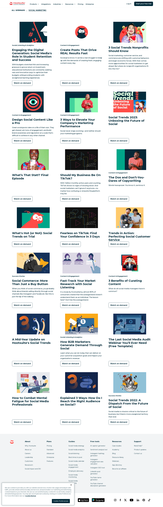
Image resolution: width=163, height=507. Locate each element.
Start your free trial (143, 4)
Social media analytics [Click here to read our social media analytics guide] (76, 450)
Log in (128, 4)
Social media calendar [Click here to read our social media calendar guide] (76, 461)
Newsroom (29, 465)
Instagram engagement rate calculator (96, 462)
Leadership (29, 457)
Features (50, 461)
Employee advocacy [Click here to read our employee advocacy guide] (76, 471)
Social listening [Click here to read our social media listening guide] (74, 453)
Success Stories (18, 276)
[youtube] (131, 500)
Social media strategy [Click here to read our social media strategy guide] (76, 446)
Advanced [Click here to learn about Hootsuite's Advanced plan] (50, 453)
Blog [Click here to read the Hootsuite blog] (114, 453)
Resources (70, 4)
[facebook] (120, 500)
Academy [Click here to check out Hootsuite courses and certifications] (115, 450)
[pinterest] (144, 500)
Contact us (138, 453)
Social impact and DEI (33, 469)
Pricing (80, 4)
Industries (58, 4)
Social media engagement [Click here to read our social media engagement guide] (73, 466)
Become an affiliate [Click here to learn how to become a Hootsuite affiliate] (119, 469)
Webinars (115, 461)
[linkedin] (138, 500)
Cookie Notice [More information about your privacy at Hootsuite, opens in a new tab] (30, 496)
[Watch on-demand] (22, 83)
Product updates (140, 450)
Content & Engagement (69, 45)
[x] (125, 500)
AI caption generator (97, 446)
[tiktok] (149, 500)
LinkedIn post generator (95, 473)
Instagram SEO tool (97, 468)
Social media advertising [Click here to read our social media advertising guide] (73, 482)
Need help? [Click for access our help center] (138, 446)
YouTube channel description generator (98, 485)
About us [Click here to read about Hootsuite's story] (28, 450)
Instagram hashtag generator (97, 455)
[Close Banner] (71, 485)
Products (34, 4)
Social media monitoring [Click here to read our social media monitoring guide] (73, 476)
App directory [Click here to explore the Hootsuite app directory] (117, 465)
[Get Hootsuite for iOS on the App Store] (83, 500)
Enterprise (90, 4)
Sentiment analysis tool (98, 450)
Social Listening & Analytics (23, 45)
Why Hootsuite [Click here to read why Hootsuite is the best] (30, 446)
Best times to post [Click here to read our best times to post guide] (75, 457)
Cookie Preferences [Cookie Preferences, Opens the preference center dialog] (60, 501)
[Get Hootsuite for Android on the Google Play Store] (98, 500)
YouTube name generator (95, 479)
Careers (27, 453)
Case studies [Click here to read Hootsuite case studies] (116, 446)
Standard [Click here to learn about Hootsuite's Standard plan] (50, 450)
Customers (29, 461)
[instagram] (115, 500)
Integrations (46, 4)
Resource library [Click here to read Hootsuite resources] (118, 457)
